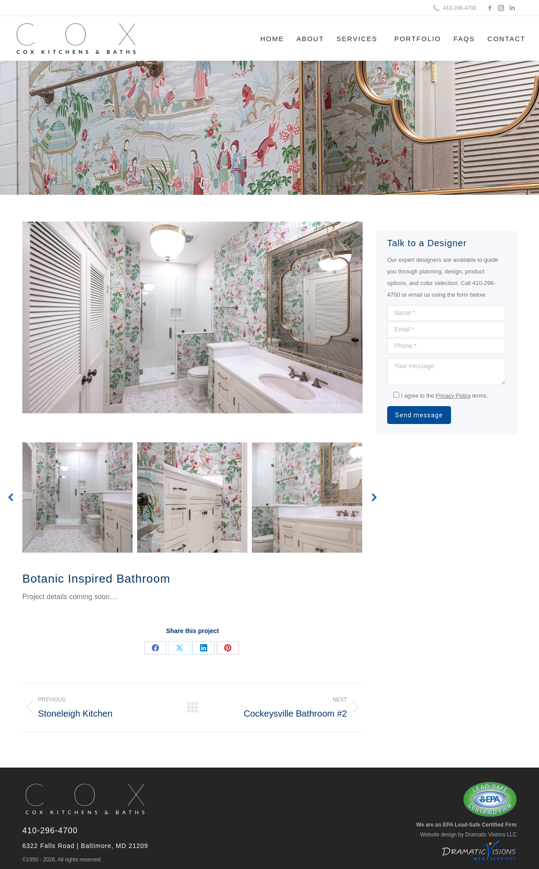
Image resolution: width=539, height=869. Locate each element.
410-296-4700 (454, 8)
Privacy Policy (453, 396)
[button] (11, 497)
